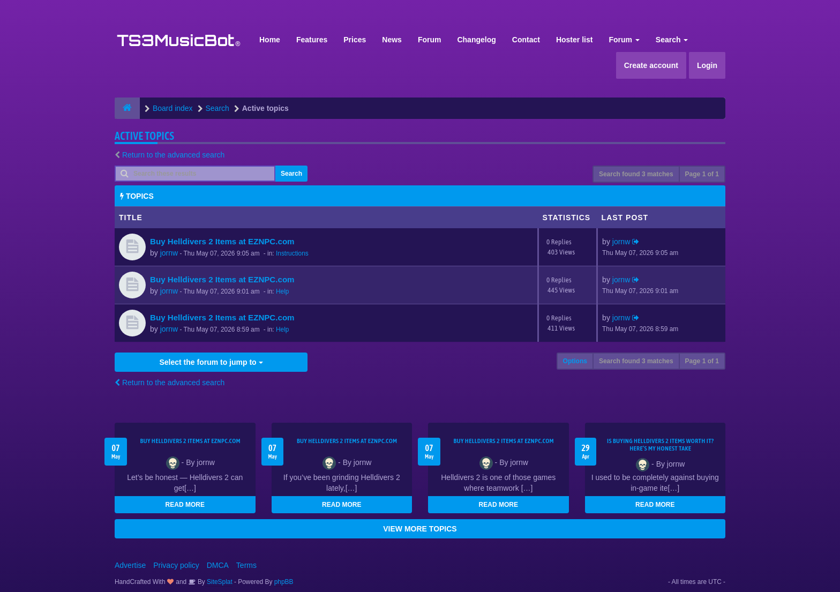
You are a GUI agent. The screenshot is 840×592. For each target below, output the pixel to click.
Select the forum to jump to (210, 362)
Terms (246, 565)
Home (269, 39)
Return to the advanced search (173, 155)
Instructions (292, 253)
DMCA (218, 565)
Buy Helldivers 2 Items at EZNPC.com (222, 241)
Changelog (476, 39)
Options (575, 361)
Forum (429, 39)
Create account (651, 65)
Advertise (130, 565)
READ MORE (185, 504)
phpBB (284, 582)
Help (282, 291)
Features (311, 39)
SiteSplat (218, 582)
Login (707, 65)
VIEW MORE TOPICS (419, 528)
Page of (702, 174)
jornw (169, 253)
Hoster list (574, 39)
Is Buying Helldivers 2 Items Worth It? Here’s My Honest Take (660, 444)
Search (672, 39)
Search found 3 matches (636, 174)
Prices (354, 39)
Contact (526, 39)
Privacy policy (176, 565)
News (392, 39)
